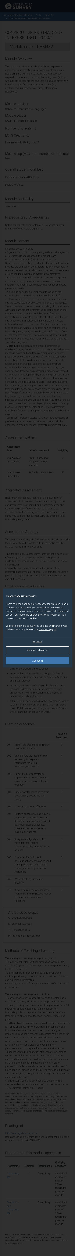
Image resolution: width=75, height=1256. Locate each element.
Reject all (37, 641)
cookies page (48, 629)
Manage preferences (37, 650)
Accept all (37, 660)
